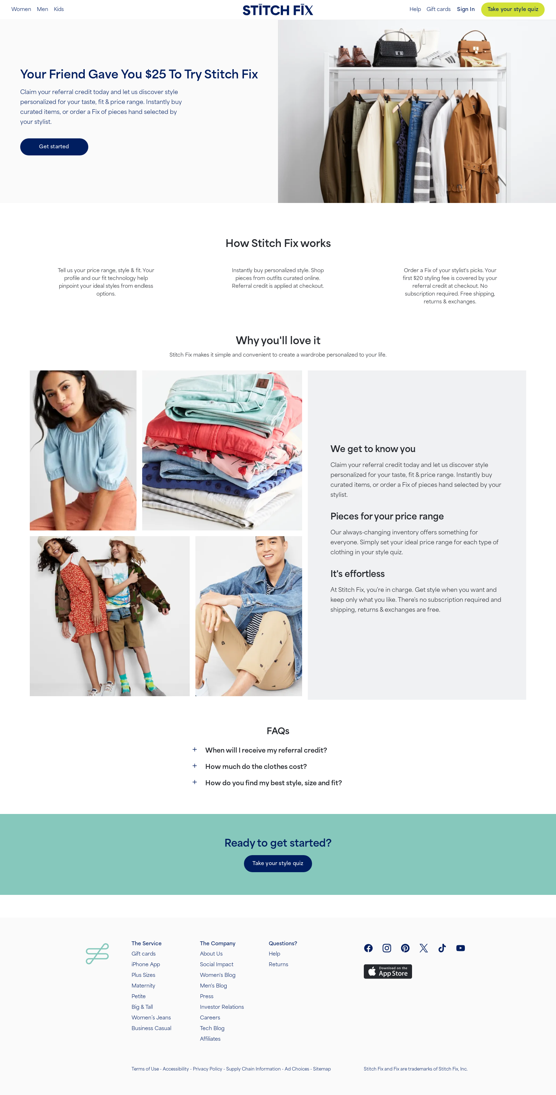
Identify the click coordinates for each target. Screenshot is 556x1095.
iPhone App (146, 965)
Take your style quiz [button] (277, 863)
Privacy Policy (207, 1069)
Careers (210, 1018)
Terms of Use (145, 1069)
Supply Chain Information (253, 1069)
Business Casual (151, 1028)
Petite (139, 997)
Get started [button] (54, 147)
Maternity (143, 986)
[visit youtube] (460, 948)
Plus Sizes (143, 975)
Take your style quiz (513, 9)
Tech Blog (212, 1028)
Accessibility (176, 1069)
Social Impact (216, 965)
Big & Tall (142, 1007)
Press (206, 997)
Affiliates (210, 1039)
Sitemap (322, 1069)
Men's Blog (213, 986)
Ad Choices (297, 1069)
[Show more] (194, 749)
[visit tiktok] (442, 948)
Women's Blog (217, 975)
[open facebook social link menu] (368, 948)
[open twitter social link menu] (424, 948)
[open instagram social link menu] (387, 948)
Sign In (465, 9)
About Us (211, 954)
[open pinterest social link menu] (405, 948)
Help (415, 9)
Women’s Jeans (151, 1018)
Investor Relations (222, 1007)
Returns (278, 965)
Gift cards (439, 9)
